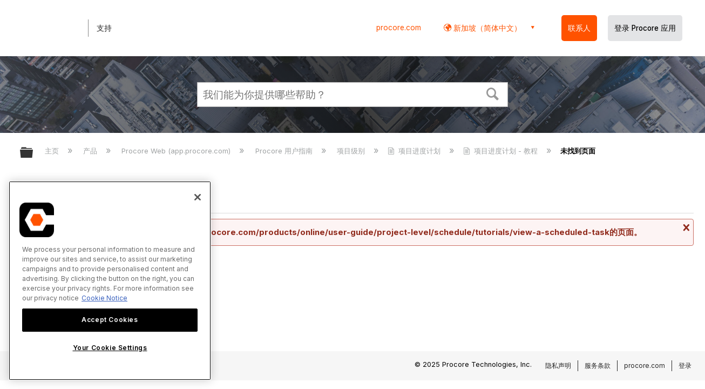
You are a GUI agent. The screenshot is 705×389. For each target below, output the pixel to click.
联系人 (579, 28)
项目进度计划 (415, 150)
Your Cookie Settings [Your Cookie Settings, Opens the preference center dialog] (110, 348)
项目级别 (352, 150)
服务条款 (598, 365)
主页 (53, 150)
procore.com (398, 27)
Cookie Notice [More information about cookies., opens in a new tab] (104, 298)
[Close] (197, 197)
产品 (91, 150)
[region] (110, 280)
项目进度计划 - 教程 (501, 150)
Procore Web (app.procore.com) (177, 150)
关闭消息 (685, 227)
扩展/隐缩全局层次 (33, 153)
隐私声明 (558, 365)
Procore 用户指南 (285, 150)
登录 (685, 365)
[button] (493, 93)
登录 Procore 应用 (645, 28)
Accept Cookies (110, 320)
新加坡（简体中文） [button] (486, 27)
